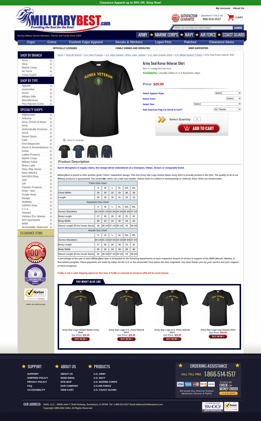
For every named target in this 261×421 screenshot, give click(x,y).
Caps (31, 42)
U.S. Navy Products (93, 55)
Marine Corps (166, 34)
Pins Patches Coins (33, 103)
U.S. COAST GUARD (105, 390)
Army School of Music (34, 121)
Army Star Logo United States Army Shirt (80, 312)
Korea (25, 151)
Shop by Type (29, 80)
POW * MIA (28, 190)
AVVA (25, 132)
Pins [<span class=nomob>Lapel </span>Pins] (163, 42)
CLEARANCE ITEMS (31, 233)
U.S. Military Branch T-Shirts (188, 55)
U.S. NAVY (99, 378)
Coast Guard (233, 34)
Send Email (68, 378)
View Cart (67, 390)
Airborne (27, 118)
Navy (189, 34)
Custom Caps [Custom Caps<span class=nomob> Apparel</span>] (86, 42)
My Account (223, 8)
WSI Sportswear (31, 219)
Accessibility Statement (35, 227)
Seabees (27, 201)
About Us (238, 8)
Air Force (208, 34)
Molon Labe (28, 165)
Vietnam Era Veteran (33, 216)
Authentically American (35, 129)
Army (142, 34)
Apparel (26, 85)
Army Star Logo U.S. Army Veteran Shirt (172, 312)
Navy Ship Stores (32, 169)
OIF (24, 183)
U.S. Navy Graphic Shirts (160, 55)
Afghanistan (28, 114)
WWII (25, 223)
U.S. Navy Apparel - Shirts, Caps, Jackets (125, 55)
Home (60, 55)
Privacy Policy (37, 382)
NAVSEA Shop (30, 176)
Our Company (69, 386)
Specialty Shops (31, 109)
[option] (64, 151)
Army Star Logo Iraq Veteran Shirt (218, 310)
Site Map (66, 382)
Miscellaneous (30, 100)
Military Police (30, 161)
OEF (24, 180)
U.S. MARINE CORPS (105, 382)
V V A (25, 209)
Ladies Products (31, 154)
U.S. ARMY (100, 374)
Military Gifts (29, 96)
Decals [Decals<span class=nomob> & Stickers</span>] (129, 42)
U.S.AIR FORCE (102, 386)
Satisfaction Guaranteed (184, 18)
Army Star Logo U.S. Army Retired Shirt (126, 312)
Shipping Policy (37, 378)
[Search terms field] (203, 27)
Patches (190, 42)
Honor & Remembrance (35, 147)
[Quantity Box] (197, 119)
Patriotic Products (32, 187)
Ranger (26, 198)
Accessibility (36, 390)
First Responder (31, 143)
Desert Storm (29, 136)
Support (33, 374)
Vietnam (26, 212)
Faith (25, 140)
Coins (51, 42)
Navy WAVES (29, 172)
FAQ (29, 386)
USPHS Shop (29, 205)
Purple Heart (29, 194)
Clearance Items (221, 42)
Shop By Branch (74, 55)
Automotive (28, 89)
